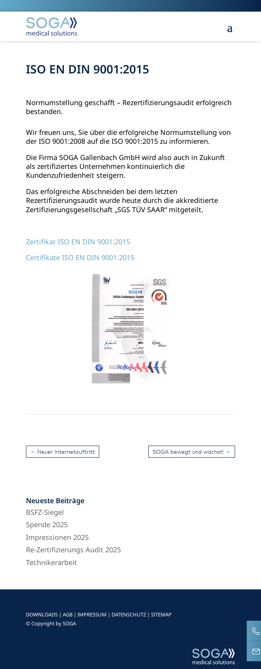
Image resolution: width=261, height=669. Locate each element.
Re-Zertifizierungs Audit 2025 (73, 549)
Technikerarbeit (51, 562)
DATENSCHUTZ (129, 614)
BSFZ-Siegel (45, 512)
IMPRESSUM (91, 614)
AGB (67, 614)
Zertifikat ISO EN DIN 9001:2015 (78, 241)
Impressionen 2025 (57, 537)
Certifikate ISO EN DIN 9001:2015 (80, 257)
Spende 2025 (47, 524)
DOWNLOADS (42, 614)
